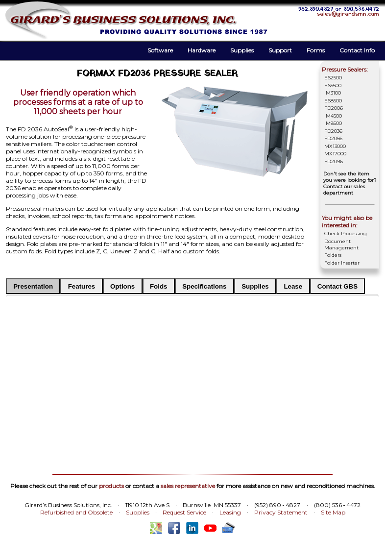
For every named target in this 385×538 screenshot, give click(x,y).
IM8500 (333, 123)
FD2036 (333, 131)
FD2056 (333, 138)
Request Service (184, 512)
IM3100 (332, 93)
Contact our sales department (344, 189)
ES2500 (333, 77)
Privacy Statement (281, 512)
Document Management (341, 244)
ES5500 (332, 85)
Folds (159, 286)
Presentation (33, 286)
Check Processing (345, 233)
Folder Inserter (342, 263)
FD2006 (333, 108)
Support (280, 50)
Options (122, 286)
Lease (293, 286)
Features (82, 286)
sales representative (188, 485)
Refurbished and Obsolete (76, 512)
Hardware (202, 50)
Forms (316, 50)
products (111, 485)
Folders (332, 255)
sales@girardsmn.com (348, 14)
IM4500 (333, 116)
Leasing (230, 512)
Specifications (204, 286)
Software (160, 50)
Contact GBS (337, 286)
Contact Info (357, 50)
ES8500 (333, 101)
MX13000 (335, 146)
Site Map (333, 512)
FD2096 (333, 161)
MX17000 (335, 153)
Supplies (242, 50)
